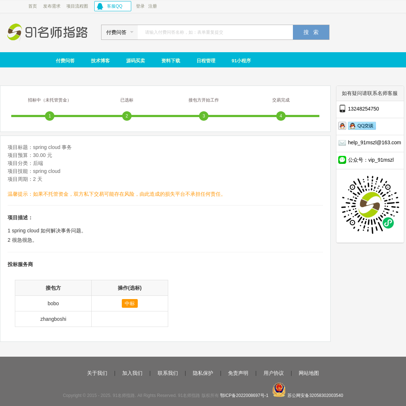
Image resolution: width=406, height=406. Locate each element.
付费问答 (65, 60)
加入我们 (132, 373)
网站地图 (309, 373)
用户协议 (274, 373)
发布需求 (52, 6)
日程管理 (205, 60)
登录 (140, 6)
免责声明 (238, 373)
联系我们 (168, 373)
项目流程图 (77, 6)
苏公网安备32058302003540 (315, 395)
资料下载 (170, 60)
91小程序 (241, 60)
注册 (152, 6)
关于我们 (97, 373)
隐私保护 (203, 373)
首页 (32, 6)
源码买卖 (135, 60)
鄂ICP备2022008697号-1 (244, 395)
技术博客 (100, 60)
